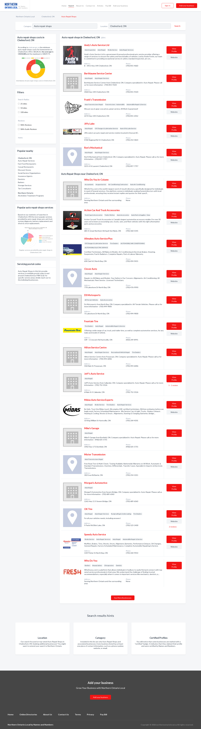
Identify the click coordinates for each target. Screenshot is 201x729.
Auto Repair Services (26, 161)
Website (174, 57)
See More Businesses (122, 598)
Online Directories (28, 714)
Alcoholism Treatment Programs (31, 196)
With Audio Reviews (29, 129)
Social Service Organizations (29, 173)
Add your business (120, 6)
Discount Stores (24, 170)
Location (103, 26)
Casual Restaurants (26, 167)
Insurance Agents (25, 176)
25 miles (24, 104)
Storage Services (25, 185)
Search (71, 6)
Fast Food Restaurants (27, 164)
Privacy (90, 714)
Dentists (21, 179)
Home (64, 6)
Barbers (21, 182)
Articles (100, 6)
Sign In (167, 5)
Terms (78, 714)
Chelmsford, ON (48, 16)
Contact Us (90, 6)
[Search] (177, 26)
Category (27, 26)
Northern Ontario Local (25, 16)
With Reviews (26, 125)
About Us (80, 6)
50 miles (24, 108)
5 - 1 (173, 385)
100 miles (24, 112)
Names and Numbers (43, 724)
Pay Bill (108, 6)
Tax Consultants (24, 188)
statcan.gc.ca (34, 47)
